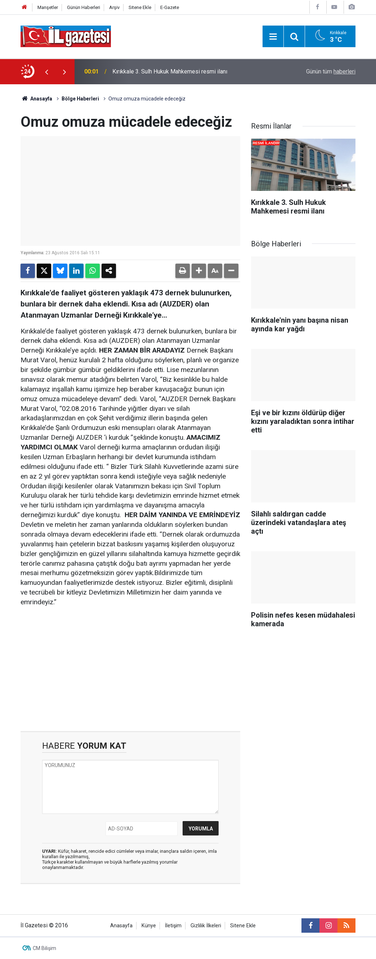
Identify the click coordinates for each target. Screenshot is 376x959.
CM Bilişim (44, 948)
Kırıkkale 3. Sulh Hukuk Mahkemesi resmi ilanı (169, 71)
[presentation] (46, 71)
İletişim (173, 926)
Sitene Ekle (140, 7)
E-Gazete (169, 7)
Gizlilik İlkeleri (206, 926)
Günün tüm (330, 71)
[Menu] (273, 37)
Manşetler (47, 7)
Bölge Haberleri (80, 99)
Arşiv (114, 7)
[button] (199, 271)
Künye (149, 926)
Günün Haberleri (83, 7)
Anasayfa (36, 99)
